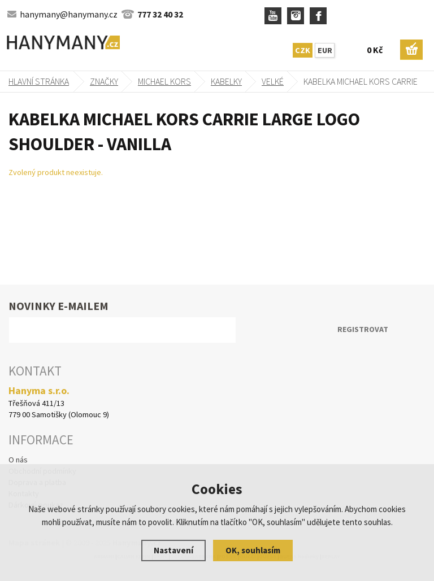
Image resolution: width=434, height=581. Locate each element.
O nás (18, 460)
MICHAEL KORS (164, 81)
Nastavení (173, 550)
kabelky (226, 81)
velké (273, 81)
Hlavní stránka (38, 81)
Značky (104, 81)
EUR (325, 50)
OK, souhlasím (252, 550)
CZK (302, 50)
